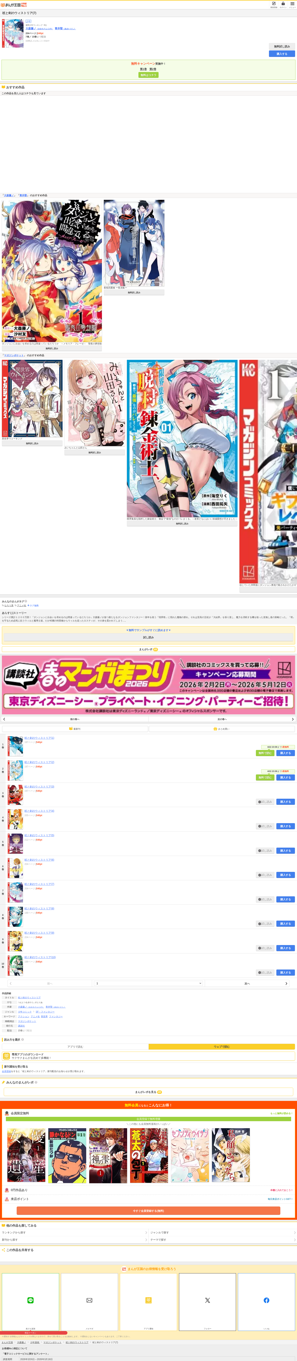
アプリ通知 (148, 1329)
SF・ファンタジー (45, 1011)
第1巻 (143, 69)
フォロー (207, 1329)
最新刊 (74, 728)
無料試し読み (282, 46)
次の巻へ (222, 719)
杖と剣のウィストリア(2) (39, 762)
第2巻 (152, 69)
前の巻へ (74, 719)
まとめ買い (221, 728)
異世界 (44, 1016)
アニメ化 (21, 605)
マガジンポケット (14, 355)
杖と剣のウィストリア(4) (39, 810)
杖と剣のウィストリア (29, 997)
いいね (266, 1329)
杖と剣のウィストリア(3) (39, 786)
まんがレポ (148, 649)
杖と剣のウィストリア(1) (39, 737)
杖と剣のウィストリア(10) (40, 957)
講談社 (21, 1025)
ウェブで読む (222, 1046)
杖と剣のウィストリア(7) (39, 884)
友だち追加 (30, 1329)
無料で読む (265, 753)
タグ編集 (34, 605)
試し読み (148, 637)
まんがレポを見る (148, 1092)
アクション (23, 1016)
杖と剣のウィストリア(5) (39, 835)
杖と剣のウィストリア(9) (39, 932)
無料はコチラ (148, 75)
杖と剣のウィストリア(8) (39, 908)
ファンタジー (56, 1016)
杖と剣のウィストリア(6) (39, 859)
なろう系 (8, 605)
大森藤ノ (39, 28)
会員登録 (6, 1071)
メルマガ (89, 1329)
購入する (282, 53)
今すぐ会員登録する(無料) (148, 1210)
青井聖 (65, 28)
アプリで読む (75, 1046)
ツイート (7, 1256)
